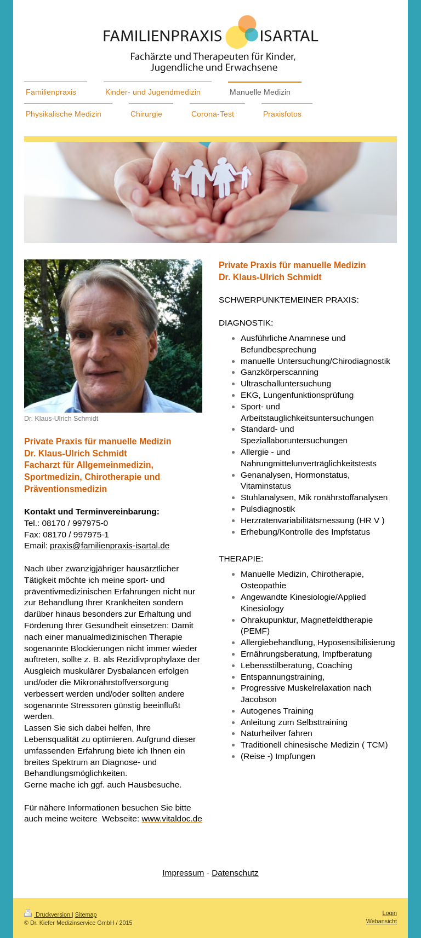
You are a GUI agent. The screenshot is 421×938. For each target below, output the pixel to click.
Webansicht (381, 921)
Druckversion (48, 914)
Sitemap (86, 914)
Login (390, 913)
